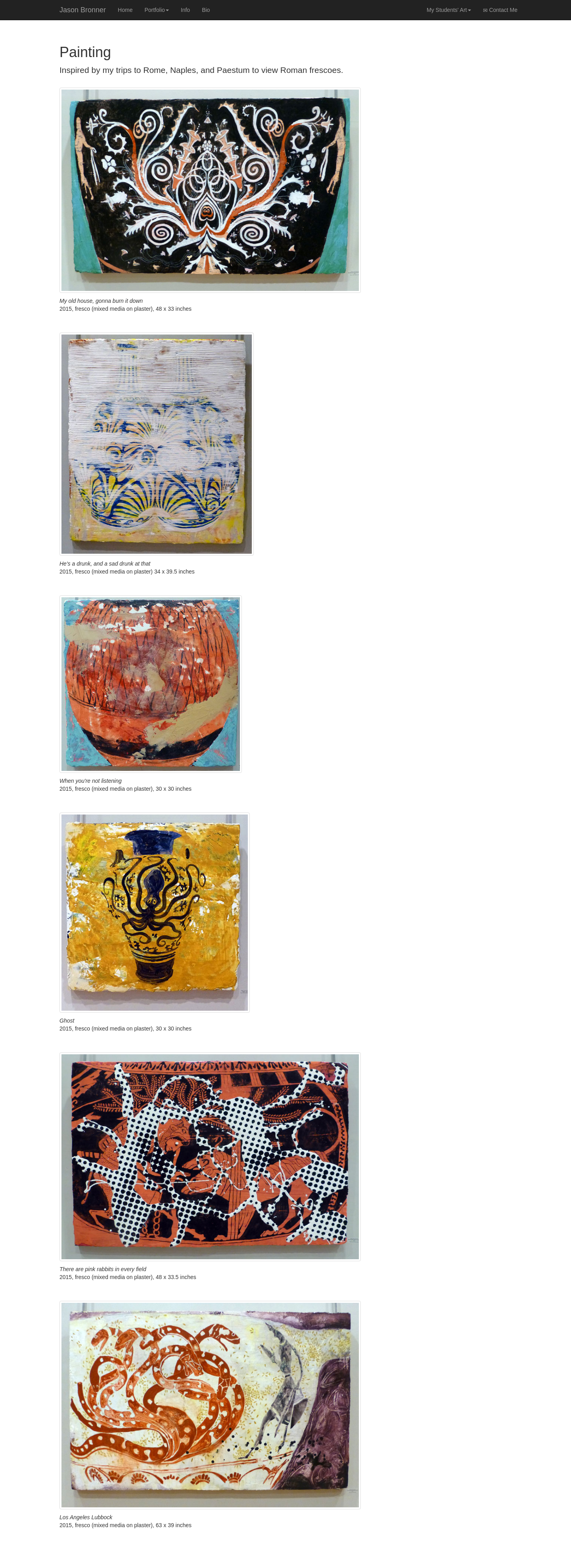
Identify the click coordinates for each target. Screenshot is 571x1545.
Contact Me (500, 10)
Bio (206, 10)
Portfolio (156, 10)
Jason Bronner (82, 10)
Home (125, 10)
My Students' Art (449, 10)
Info (185, 10)
